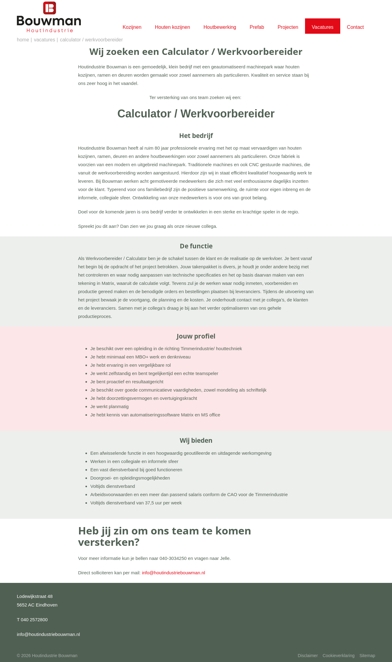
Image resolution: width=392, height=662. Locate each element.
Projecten (287, 27)
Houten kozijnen (172, 27)
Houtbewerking (220, 27)
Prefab (257, 27)
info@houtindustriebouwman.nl (173, 572)
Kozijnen (132, 27)
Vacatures (323, 27)
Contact (355, 27)
